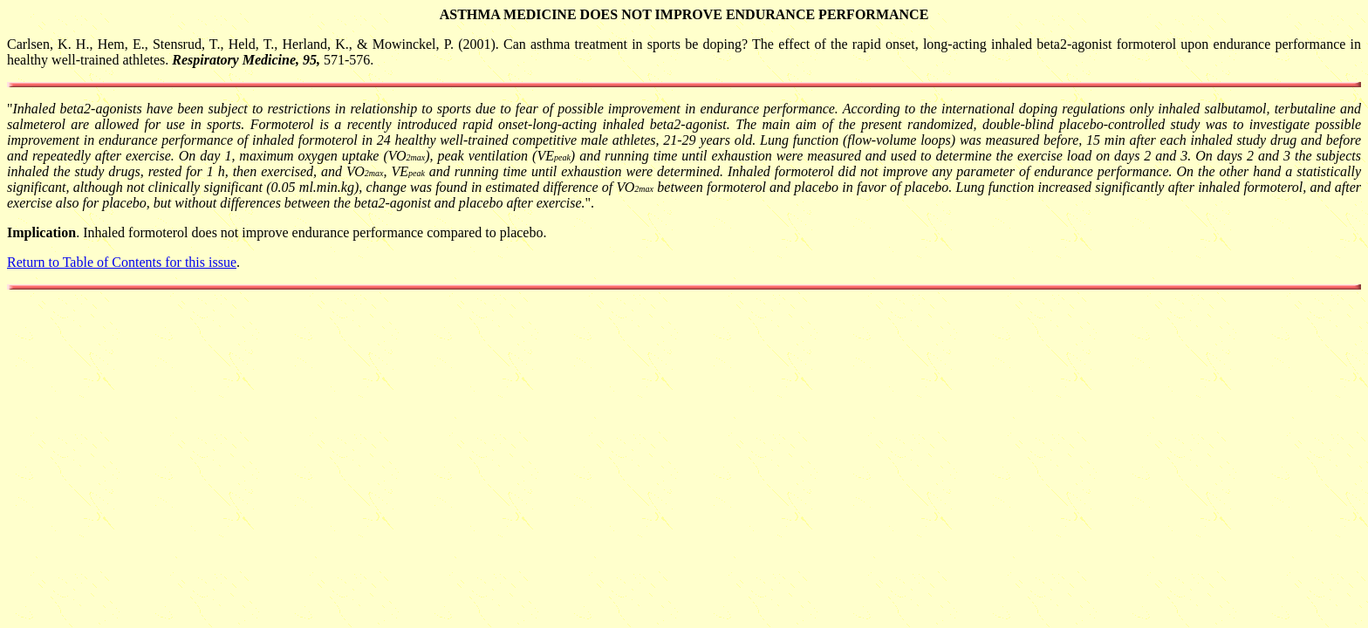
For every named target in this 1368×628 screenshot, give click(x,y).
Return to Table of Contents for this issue (121, 262)
